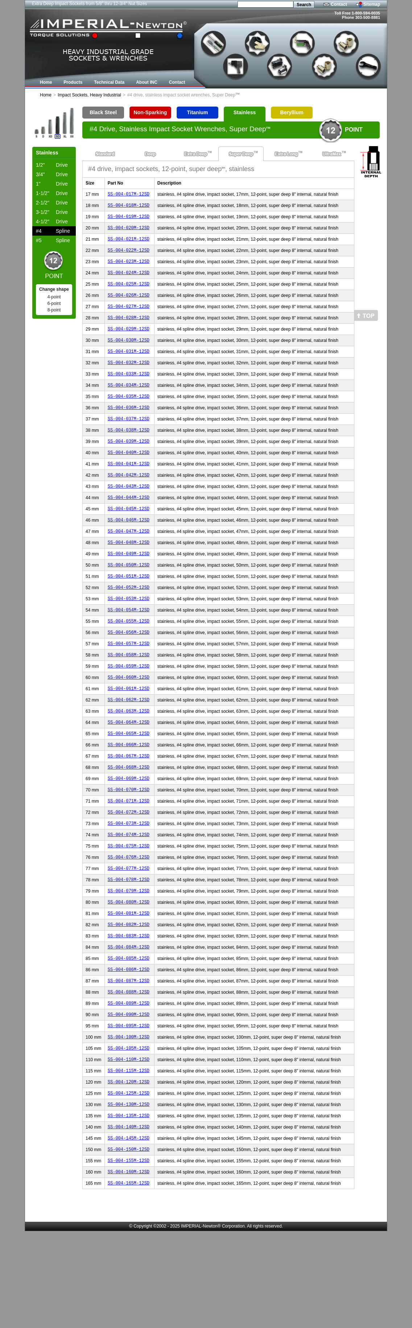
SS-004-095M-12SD (128, 1107)
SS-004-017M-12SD (128, 195)
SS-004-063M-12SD (128, 762)
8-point (54, 310)
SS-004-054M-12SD (128, 651)
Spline (53, 231)
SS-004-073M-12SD (128, 885)
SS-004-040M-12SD (128, 478)
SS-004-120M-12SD (128, 1169)
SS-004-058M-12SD (128, 700)
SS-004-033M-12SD (128, 392)
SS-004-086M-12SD (128, 1045)
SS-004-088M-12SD (128, 1070)
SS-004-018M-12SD (128, 207)
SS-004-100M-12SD (128, 1119)
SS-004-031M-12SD (128, 367)
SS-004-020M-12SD (128, 232)
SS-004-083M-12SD (128, 1008)
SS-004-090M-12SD (128, 1095)
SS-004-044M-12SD (128, 528)
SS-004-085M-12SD (128, 1033)
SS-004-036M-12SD (128, 429)
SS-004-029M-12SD (128, 343)
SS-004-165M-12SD (128, 1280)
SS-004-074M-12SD (128, 897)
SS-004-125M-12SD (128, 1181)
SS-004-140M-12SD (128, 1218)
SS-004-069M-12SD (128, 836)
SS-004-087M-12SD (128, 1058)
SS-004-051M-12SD (128, 614)
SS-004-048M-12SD (128, 577)
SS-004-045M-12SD (128, 540)
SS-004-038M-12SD (128, 454)
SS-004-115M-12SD (128, 1156)
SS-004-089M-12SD (128, 1082)
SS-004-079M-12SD (128, 959)
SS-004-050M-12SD (128, 602)
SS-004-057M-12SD (128, 688)
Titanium (197, 112)
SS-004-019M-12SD (128, 219)
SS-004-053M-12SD (128, 639)
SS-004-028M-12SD (128, 330)
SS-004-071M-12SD (128, 860)
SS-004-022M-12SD (128, 256)
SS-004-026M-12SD (128, 306)
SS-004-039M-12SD (128, 466)
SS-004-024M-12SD (128, 281)
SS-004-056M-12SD (128, 676)
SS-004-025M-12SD (128, 293)
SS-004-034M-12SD (128, 404)
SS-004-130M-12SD (128, 1193)
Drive (52, 165)
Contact (339, 4)
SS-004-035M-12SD (128, 417)
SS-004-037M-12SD (128, 441)
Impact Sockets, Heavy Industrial (89, 95)
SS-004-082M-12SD (128, 996)
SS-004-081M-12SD (128, 984)
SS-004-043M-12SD (128, 515)
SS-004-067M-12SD (128, 811)
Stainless (245, 112)
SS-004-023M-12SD (128, 269)
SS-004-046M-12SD (128, 552)
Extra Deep (195, 153)
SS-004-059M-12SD (128, 712)
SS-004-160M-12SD (128, 1267)
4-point (54, 296)
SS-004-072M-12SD (128, 873)
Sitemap (371, 4)
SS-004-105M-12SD (128, 1132)
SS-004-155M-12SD (128, 1255)
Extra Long (286, 153)
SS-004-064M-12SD (128, 774)
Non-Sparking (150, 112)
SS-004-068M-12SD (128, 823)
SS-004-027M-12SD (128, 318)
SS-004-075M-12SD (128, 910)
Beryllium (292, 112)
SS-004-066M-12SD (128, 799)
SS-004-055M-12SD (128, 663)
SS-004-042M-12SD (128, 503)
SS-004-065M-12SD (128, 786)
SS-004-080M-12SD (128, 971)
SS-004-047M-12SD (128, 565)
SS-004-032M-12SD (128, 380)
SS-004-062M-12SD (128, 749)
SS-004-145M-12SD (128, 1230)
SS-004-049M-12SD (128, 589)
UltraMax (331, 153)
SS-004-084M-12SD (128, 1021)
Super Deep (241, 153)
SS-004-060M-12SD (128, 725)
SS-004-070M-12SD (128, 848)
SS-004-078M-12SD (128, 947)
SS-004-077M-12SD (128, 934)
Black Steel (103, 112)
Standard (105, 153)
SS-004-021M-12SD (128, 244)
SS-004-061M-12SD (128, 737)
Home (46, 95)
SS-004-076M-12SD (128, 922)
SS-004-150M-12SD (128, 1243)
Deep (150, 153)
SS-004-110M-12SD (128, 1144)
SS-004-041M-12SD (128, 491)
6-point (54, 303)
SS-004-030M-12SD (128, 355)
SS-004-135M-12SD (128, 1206)
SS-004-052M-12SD (128, 626)
